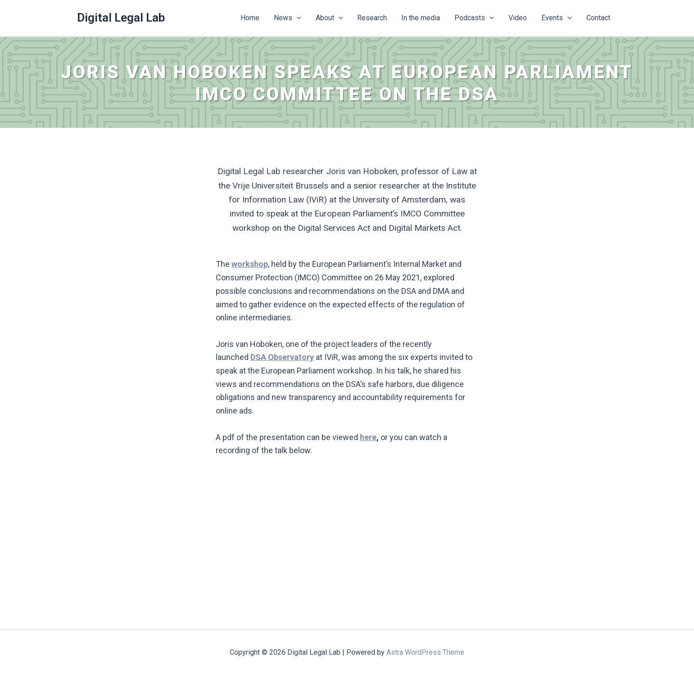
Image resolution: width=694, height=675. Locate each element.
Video (517, 18)
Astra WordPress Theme (425, 652)
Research (372, 18)
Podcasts (474, 18)
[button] (296, 18)
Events (556, 18)
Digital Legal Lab (121, 17)
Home (249, 18)
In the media (420, 18)
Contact (598, 18)
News (287, 18)
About (329, 18)
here (368, 437)
